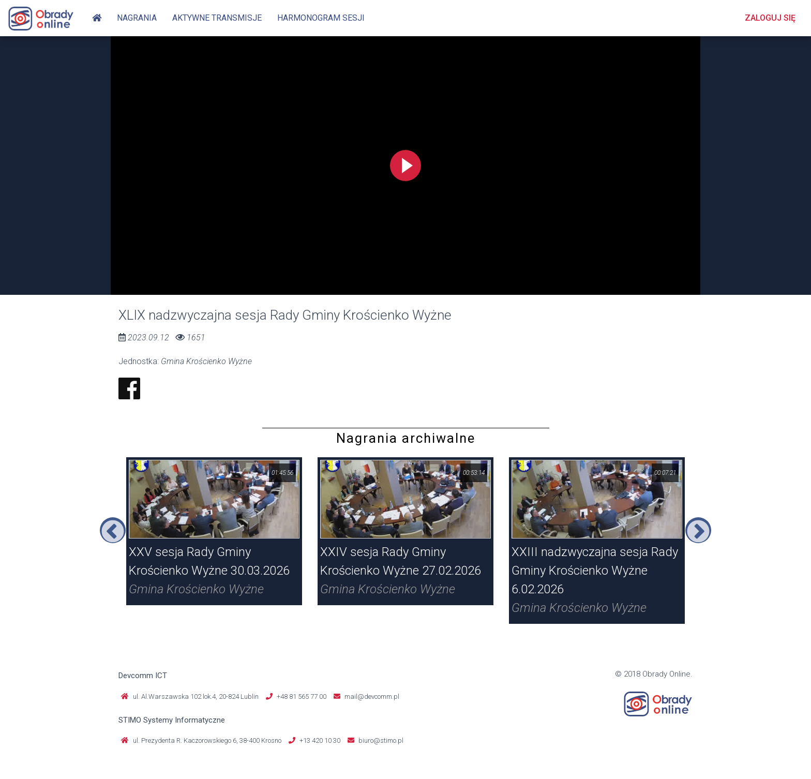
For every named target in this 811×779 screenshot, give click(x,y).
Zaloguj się (770, 18)
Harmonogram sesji (321, 18)
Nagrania (137, 18)
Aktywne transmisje (217, 18)
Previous (113, 530)
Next (698, 530)
